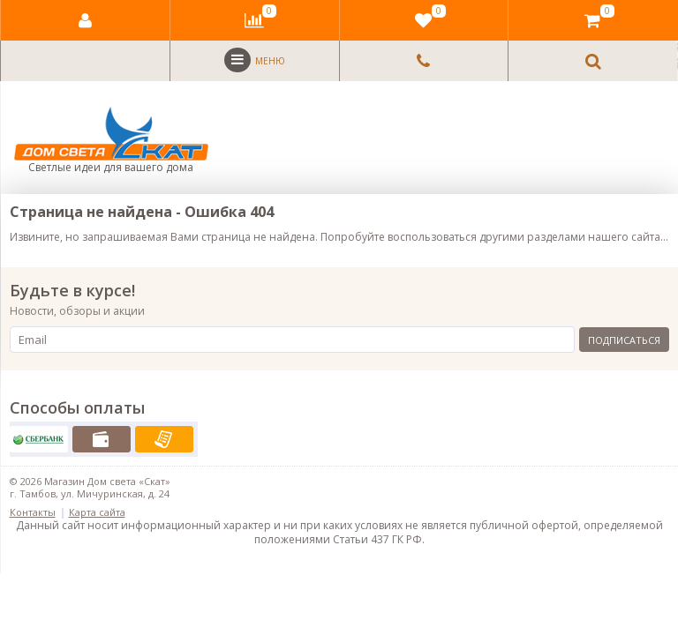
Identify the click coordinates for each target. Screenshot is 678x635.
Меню (254, 60)
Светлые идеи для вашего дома (111, 141)
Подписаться (624, 340)
